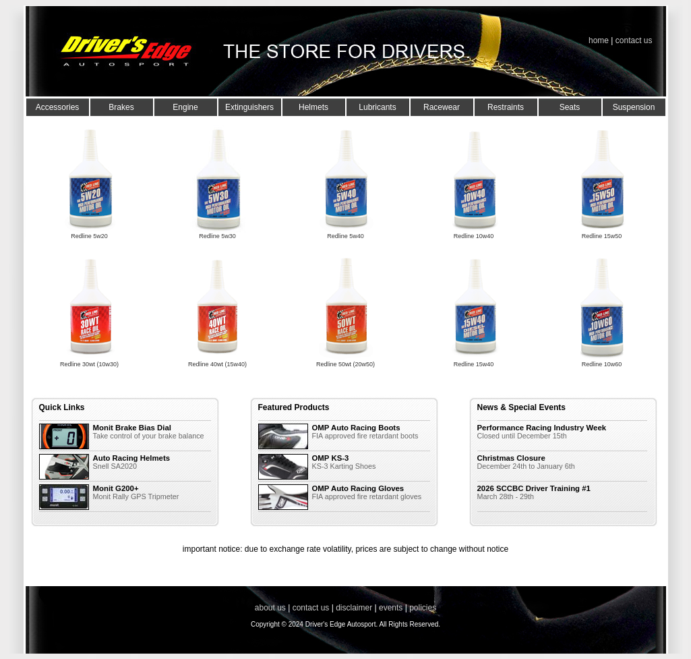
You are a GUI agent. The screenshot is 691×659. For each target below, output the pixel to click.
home (599, 40)
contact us (634, 40)
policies (422, 607)
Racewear (441, 107)
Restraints (505, 107)
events (390, 607)
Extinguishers (249, 107)
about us (270, 607)
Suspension (634, 107)
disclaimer (354, 607)
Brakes (121, 107)
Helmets (313, 107)
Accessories (58, 107)
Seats (570, 107)
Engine (185, 107)
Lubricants (377, 107)
